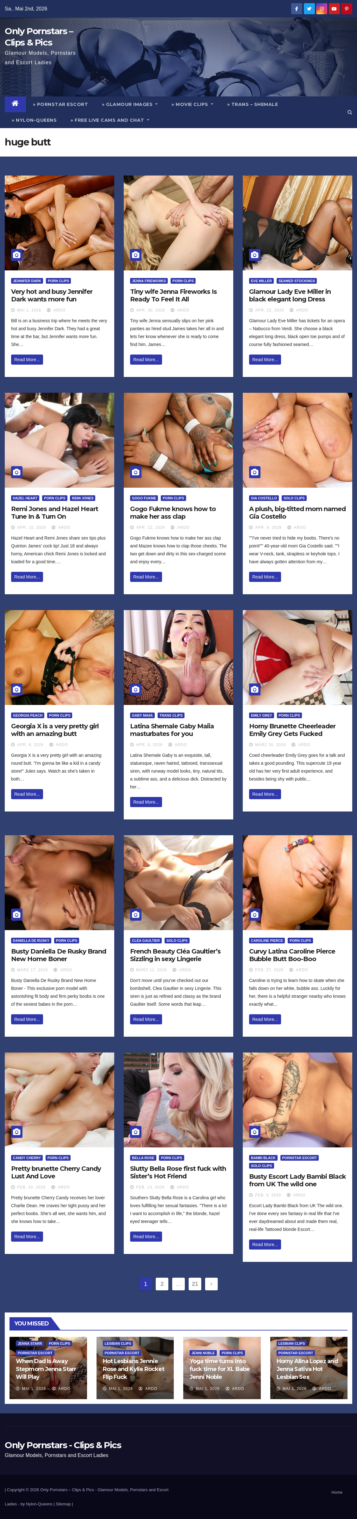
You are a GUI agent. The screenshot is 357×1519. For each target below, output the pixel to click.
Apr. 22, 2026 (269, 310)
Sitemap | (64, 1504)
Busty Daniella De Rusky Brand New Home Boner (58, 955)
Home (336, 1492)
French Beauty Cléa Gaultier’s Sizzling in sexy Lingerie (175, 955)
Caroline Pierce (267, 940)
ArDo (56, 310)
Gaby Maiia (142, 715)
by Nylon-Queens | (38, 1504)
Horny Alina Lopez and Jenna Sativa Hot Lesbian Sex (307, 1369)
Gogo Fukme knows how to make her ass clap (173, 512)
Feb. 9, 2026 (268, 1195)
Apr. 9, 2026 (268, 527)
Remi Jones (82, 498)
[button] (350, 112)
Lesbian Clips (118, 1343)
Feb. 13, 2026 (150, 1187)
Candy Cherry (27, 1158)
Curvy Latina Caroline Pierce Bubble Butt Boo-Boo (292, 955)
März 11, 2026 (151, 970)
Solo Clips (294, 498)
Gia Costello (264, 498)
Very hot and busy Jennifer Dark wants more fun (51, 295)
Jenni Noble (203, 1353)
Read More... (27, 359)
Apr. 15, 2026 (31, 527)
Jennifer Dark (27, 281)
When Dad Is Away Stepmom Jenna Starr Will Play (46, 1369)
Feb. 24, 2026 (31, 1187)
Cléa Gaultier (146, 940)
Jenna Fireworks (149, 281)
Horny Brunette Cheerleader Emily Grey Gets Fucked (292, 730)
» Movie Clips (192, 104)
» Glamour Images (130, 104)
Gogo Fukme (144, 498)
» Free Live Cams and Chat (110, 120)
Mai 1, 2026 (29, 310)
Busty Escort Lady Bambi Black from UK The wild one (297, 1180)
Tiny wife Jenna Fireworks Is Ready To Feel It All (173, 295)
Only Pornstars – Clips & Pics (67, 1489)
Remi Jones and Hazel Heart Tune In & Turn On (54, 512)
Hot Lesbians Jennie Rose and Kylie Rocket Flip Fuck (133, 1369)
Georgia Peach (27, 715)
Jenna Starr (30, 1343)
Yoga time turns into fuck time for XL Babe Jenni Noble (220, 1369)
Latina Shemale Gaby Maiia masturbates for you (172, 730)
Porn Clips (58, 281)
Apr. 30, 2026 (150, 310)
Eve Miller (261, 281)
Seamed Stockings (297, 281)
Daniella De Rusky (31, 940)
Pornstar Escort (299, 1158)
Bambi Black (263, 1158)
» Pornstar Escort (60, 104)
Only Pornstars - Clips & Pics (63, 1445)
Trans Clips (171, 715)
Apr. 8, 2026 (30, 745)
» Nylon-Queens (34, 120)
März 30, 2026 (270, 745)
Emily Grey (261, 715)
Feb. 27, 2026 (269, 970)
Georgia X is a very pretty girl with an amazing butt (55, 730)
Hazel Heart (25, 498)
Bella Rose (143, 1158)
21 (195, 1284)
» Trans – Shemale (252, 104)
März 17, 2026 (32, 970)
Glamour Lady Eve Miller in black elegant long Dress (290, 295)
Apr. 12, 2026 (150, 527)
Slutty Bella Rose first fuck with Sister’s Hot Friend (178, 1172)
